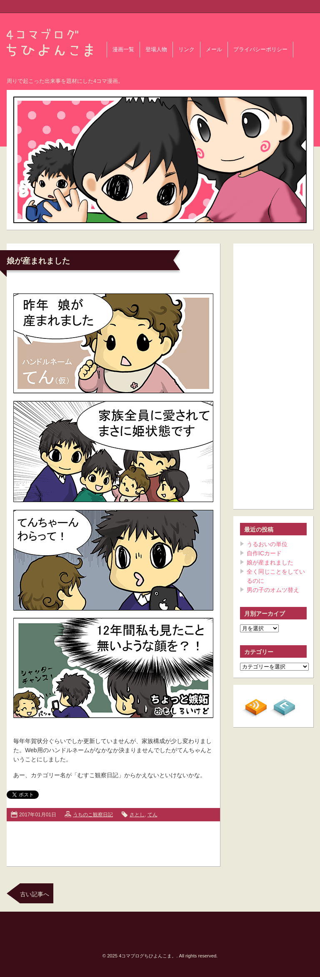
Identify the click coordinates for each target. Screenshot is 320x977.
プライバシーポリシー (260, 49)
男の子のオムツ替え (273, 590)
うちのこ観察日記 (93, 815)
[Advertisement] (113, 842)
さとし (137, 815)
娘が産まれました (38, 260)
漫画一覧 (123, 49)
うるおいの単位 (267, 544)
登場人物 (156, 49)
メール (214, 49)
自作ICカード (264, 553)
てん (153, 815)
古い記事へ (34, 894)
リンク (186, 49)
